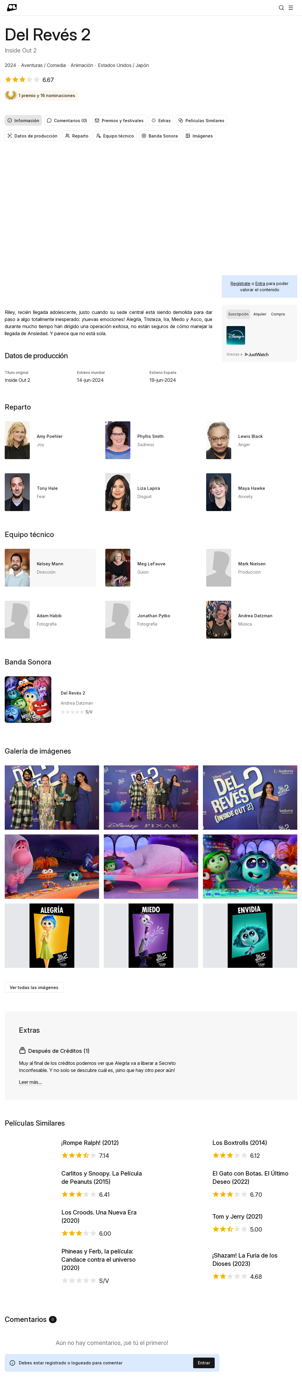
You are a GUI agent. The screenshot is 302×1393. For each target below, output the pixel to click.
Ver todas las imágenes (34, 987)
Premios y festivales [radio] (119, 120)
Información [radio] (23, 120)
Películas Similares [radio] (201, 120)
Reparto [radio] (76, 135)
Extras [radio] (161, 120)
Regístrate (240, 283)
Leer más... (30, 1082)
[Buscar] (281, 8)
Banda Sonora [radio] (160, 135)
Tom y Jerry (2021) (237, 1331)
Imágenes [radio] (199, 135)
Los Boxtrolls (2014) (239, 1166)
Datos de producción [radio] (32, 135)
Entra (260, 283)
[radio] (238, 314)
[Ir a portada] (12, 7)
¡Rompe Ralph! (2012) (90, 1166)
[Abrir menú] (291, 8)
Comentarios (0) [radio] (67, 120)
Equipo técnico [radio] (115, 135)
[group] (151, 120)
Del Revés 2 (73, 692)
